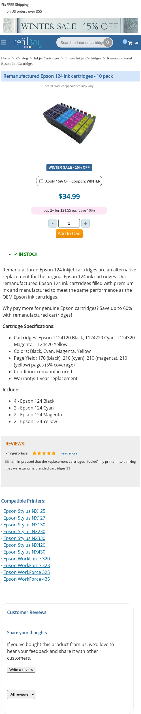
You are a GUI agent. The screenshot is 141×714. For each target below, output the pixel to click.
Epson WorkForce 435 (26, 579)
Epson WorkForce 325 (26, 572)
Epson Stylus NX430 (24, 552)
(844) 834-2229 (125, 8)
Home (5, 58)
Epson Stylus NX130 (24, 525)
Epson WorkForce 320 (26, 559)
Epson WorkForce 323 (26, 565)
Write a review (21, 670)
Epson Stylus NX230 (24, 531)
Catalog (22, 58)
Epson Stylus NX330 (24, 538)
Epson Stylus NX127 (24, 518)
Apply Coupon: (72, 181)
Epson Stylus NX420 (24, 545)
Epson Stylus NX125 (24, 511)
